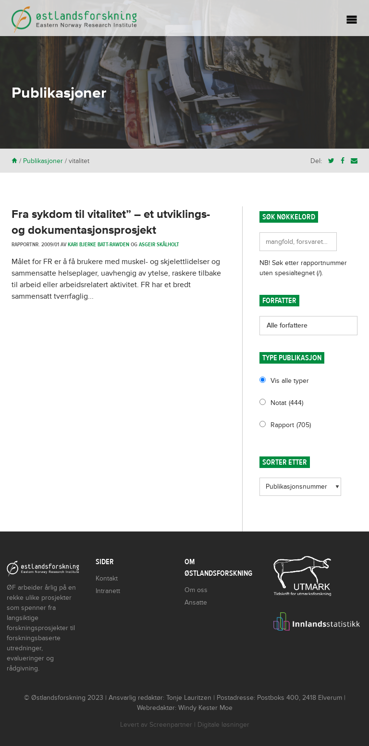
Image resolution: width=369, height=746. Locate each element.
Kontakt (107, 578)
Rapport (291, 425)
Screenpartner (170, 725)
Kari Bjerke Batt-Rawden (98, 244)
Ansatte (195, 602)
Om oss (196, 590)
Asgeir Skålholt (159, 244)
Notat (287, 403)
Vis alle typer (290, 381)
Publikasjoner (43, 161)
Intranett (108, 591)
